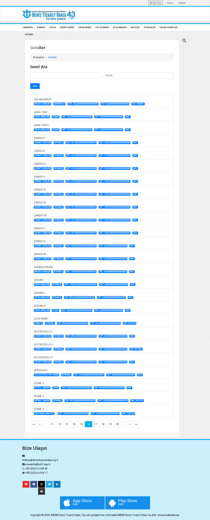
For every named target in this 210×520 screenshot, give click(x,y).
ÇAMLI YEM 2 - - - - (82, 127)
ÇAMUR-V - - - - (86, 179)
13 (66, 424)
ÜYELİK (52, 27)
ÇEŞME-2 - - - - (83, 385)
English (182, 3)
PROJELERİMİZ (102, 27)
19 (110, 424)
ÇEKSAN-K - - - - (82, 308)
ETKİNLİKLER (149, 27)
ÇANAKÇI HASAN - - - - (84, 269)
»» (136, 424)
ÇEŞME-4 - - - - (84, 411)
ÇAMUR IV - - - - (86, 140)
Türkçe (170, 3)
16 (88, 424)
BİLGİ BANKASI (120, 27)
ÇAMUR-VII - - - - (86, 205)
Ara (35, 86)
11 (52, 424)
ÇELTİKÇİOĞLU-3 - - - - (84, 359)
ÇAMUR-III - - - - (86, 153)
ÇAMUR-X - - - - (86, 230)
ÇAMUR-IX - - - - (86, 166)
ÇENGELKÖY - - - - (88, 372)
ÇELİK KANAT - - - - (85, 321)
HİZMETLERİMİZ (67, 27)
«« (33, 424)
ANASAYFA (28, 27)
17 (95, 424)
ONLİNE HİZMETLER (168, 27)
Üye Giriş (155, 3)
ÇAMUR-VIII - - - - (86, 217)
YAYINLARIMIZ (84, 27)
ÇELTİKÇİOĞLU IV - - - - (88, 346)
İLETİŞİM (29, 34)
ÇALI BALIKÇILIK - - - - (89, 101)
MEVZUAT (135, 27)
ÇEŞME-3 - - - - (89, 398)
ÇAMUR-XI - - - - (84, 243)
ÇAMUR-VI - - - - (86, 192)
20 (117, 424)
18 (103, 424)
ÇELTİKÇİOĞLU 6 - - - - (84, 334)
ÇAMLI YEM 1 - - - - (82, 114)
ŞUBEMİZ (41, 27)
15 (81, 424)
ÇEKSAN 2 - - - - (83, 295)
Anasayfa (38, 57)
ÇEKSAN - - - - (85, 282)
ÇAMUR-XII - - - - (84, 256)
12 (59, 424)
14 (74, 424)
